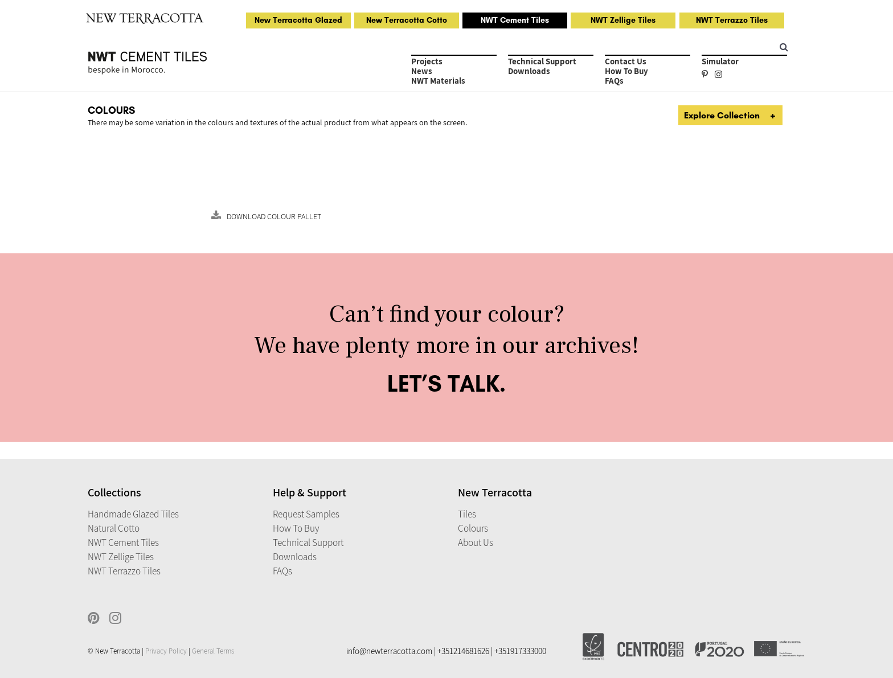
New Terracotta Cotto (406, 20)
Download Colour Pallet (266, 216)
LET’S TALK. (446, 383)
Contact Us (625, 61)
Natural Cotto (114, 528)
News (421, 71)
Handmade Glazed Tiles (133, 514)
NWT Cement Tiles (515, 20)
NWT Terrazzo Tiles (732, 20)
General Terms (213, 651)
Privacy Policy (166, 651)
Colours (473, 528)
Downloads (529, 71)
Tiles (467, 514)
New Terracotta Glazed (298, 20)
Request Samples (306, 514)
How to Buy (626, 71)
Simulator (720, 61)
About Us (475, 542)
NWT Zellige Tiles (623, 20)
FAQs (614, 80)
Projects (427, 61)
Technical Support (542, 61)
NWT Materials (438, 80)
